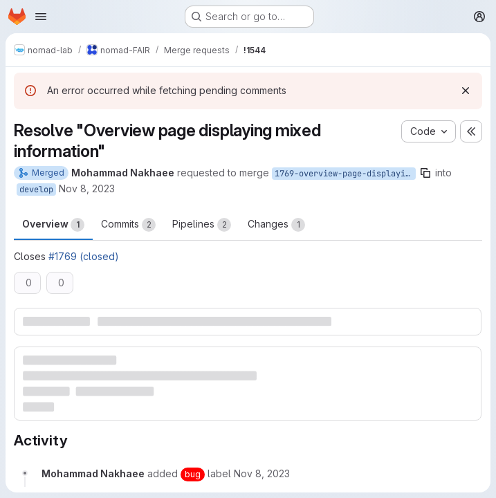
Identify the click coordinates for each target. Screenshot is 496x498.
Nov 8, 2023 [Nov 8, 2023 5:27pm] (87, 188)
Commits (128, 225)
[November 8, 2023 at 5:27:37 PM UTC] (262, 473)
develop (36, 189)
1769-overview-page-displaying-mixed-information (345, 173)
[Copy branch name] (425, 173)
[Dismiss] (465, 90)
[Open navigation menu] (41, 17)
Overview (53, 225)
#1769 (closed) (83, 256)
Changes (276, 225)
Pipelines (201, 225)
